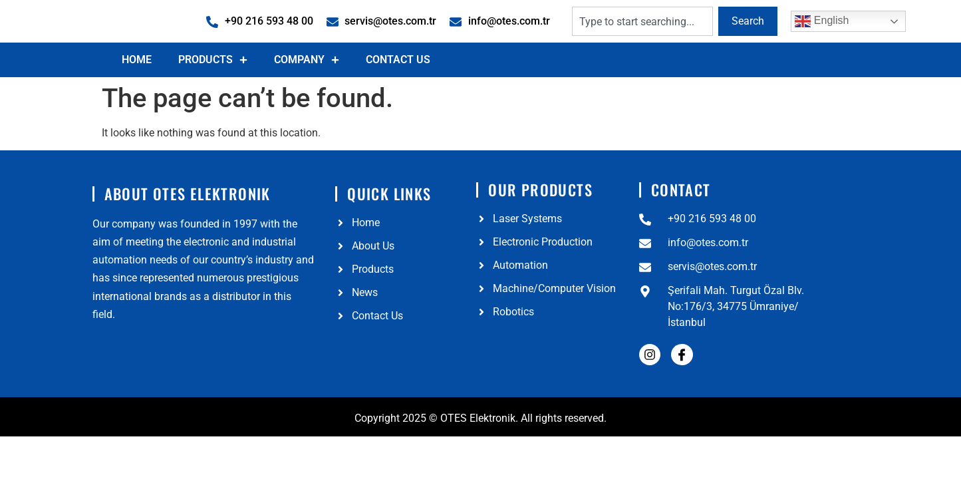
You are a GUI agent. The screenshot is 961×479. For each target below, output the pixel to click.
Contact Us (398, 90)
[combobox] (642, 36)
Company (306, 90)
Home (137, 90)
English (822, 37)
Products (212, 90)
